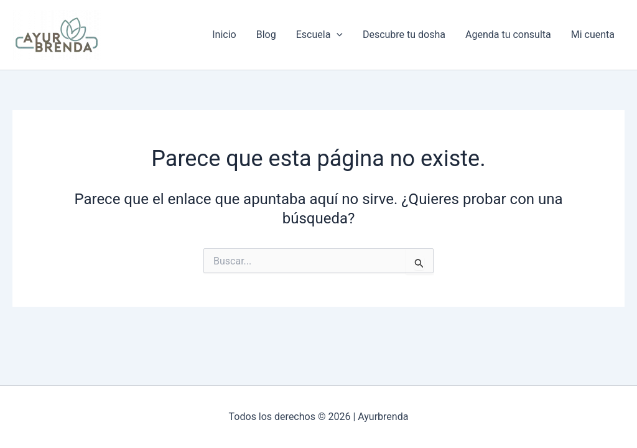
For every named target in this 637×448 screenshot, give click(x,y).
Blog (266, 34)
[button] (336, 35)
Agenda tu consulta (508, 34)
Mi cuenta (593, 34)
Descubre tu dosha (404, 34)
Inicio (224, 34)
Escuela (319, 35)
